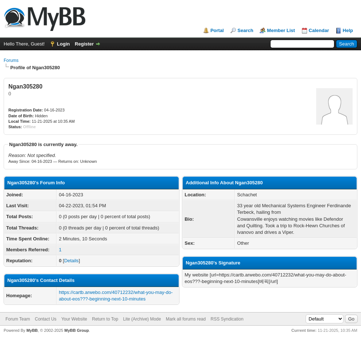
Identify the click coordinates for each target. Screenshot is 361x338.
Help (348, 30)
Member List (281, 30)
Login (63, 44)
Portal (217, 30)
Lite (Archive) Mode (142, 319)
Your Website (74, 319)
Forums (11, 60)
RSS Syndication (227, 319)
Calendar (319, 30)
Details (71, 260)
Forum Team (17, 319)
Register (84, 44)
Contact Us (45, 319)
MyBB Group (76, 330)
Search (245, 30)
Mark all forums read (186, 319)
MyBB (32, 330)
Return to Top (105, 319)
